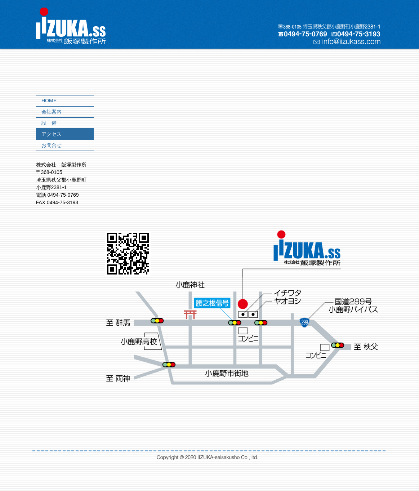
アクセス (51, 134)
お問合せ (51, 145)
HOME (49, 100)
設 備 (49, 123)
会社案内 (51, 112)
